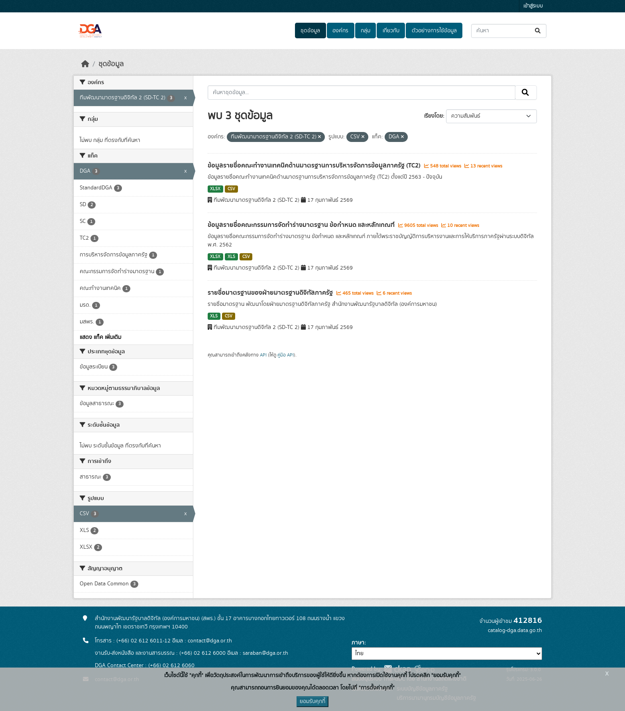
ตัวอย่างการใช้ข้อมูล (434, 31)
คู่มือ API (285, 354)
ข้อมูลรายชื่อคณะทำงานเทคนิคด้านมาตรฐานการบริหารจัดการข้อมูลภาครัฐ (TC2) (315, 165)
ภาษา (358, 643)
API (263, 354)
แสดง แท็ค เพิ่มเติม (100, 337)
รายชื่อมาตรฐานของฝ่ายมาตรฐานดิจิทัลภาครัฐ (271, 293)
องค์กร (340, 31)
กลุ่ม (365, 31)
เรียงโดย (433, 116)
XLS (231, 257)
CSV (231, 189)
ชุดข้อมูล (310, 31)
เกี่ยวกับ (391, 31)
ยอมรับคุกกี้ (312, 701)
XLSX (215, 189)
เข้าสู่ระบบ (533, 6)
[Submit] (538, 31)
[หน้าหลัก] (85, 64)
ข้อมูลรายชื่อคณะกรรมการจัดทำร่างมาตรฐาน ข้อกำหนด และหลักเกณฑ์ (302, 225)
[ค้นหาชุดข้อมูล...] (508, 31)
